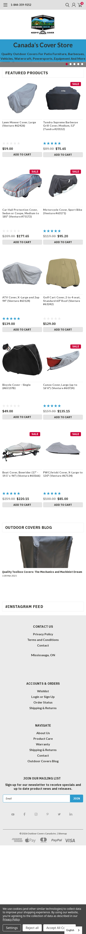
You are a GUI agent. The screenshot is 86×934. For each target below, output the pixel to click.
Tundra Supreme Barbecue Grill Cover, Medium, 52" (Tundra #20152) (60, 126)
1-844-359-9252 (21, 4)
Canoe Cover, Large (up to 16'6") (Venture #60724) (60, 386)
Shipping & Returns (43, 708)
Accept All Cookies (59, 928)
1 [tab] (67, 64)
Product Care (43, 738)
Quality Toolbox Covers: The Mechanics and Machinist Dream (42, 572)
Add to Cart (22, 154)
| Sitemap (62, 833)
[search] (66, 5)
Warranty (43, 744)
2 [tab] (71, 64)
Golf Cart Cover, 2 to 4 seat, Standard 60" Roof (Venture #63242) (61, 301)
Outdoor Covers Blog (43, 761)
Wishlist (43, 691)
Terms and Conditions (43, 639)
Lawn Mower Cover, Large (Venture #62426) (19, 124)
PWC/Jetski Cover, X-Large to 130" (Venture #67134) (63, 474)
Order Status (43, 702)
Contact (43, 645)
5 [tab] (82, 64)
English (70, 930)
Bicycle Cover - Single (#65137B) (16, 386)
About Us (43, 733)
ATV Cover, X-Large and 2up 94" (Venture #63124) (20, 299)
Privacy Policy (43, 634)
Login (35, 696)
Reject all (32, 928)
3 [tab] (74, 64)
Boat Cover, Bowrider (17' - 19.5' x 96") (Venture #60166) (21, 474)
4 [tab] (78, 64)
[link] (23, 666)
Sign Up (49, 696)
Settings (12, 928)
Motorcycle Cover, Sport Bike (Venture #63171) (62, 211)
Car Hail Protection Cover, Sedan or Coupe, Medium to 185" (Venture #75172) (20, 213)
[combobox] (73, 930)
